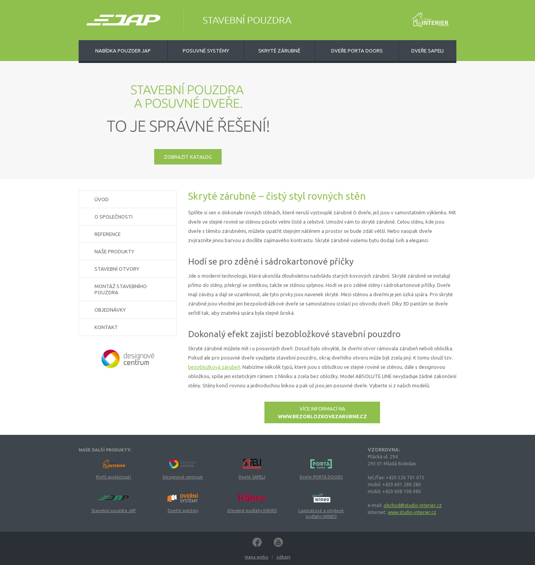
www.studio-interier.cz (412, 512)
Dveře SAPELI (252, 477)
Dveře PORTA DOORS (321, 477)
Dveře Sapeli (427, 50)
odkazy (283, 557)
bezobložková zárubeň (214, 367)
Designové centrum (183, 477)
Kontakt (106, 327)
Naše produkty (114, 251)
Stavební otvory (116, 268)
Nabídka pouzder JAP (123, 50)
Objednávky (110, 309)
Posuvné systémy (206, 50)
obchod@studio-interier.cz (413, 505)
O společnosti (113, 216)
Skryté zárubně (279, 50)
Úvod (101, 199)
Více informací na (322, 412)
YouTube (278, 542)
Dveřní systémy (183, 510)
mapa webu (256, 557)
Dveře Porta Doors (357, 50)
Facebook (257, 542)
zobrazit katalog (188, 156)
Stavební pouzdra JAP (113, 510)
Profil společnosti (113, 477)
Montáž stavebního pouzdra (120, 289)
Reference (107, 234)
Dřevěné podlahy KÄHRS (252, 510)
